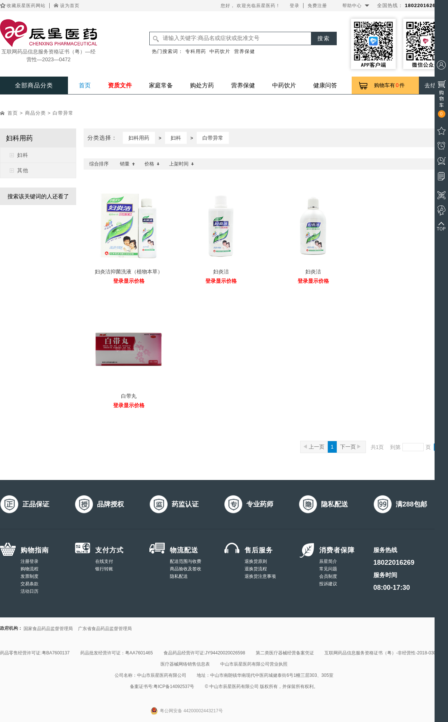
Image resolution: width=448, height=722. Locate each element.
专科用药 (195, 51)
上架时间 (181, 164)
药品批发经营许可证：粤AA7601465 (116, 653)
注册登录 (29, 561)
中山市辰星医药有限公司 (161, 675)
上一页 (314, 447)
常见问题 (328, 568)
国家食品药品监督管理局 (48, 628)
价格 (152, 164)
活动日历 (29, 591)
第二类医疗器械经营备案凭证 (285, 653)
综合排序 (99, 164)
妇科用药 (138, 138)
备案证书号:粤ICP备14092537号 (162, 686)
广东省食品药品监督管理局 (105, 628)
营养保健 (244, 51)
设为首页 (70, 5)
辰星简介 (328, 561)
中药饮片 (219, 51)
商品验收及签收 (185, 568)
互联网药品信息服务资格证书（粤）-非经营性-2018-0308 (381, 653)
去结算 (433, 85)
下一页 (350, 447)
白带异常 (63, 113)
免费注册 (317, 5)
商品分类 (35, 113)
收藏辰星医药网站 (26, 5)
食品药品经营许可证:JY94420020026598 (204, 653)
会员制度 (328, 576)
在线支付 (104, 561)
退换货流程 (256, 568)
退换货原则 (256, 561)
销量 (127, 164)
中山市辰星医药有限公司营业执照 (253, 664)
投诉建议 (328, 583)
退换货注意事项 (260, 576)
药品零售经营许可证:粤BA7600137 (34, 653)
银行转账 (104, 568)
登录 (294, 5)
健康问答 (325, 85)
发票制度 (29, 576)
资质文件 (120, 85)
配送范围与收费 (185, 561)
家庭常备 (161, 85)
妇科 (22, 155)
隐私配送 (179, 576)
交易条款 (29, 583)
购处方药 (202, 85)
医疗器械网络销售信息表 (185, 664)
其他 (22, 170)
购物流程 (29, 568)
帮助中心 (352, 5)
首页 (85, 85)
